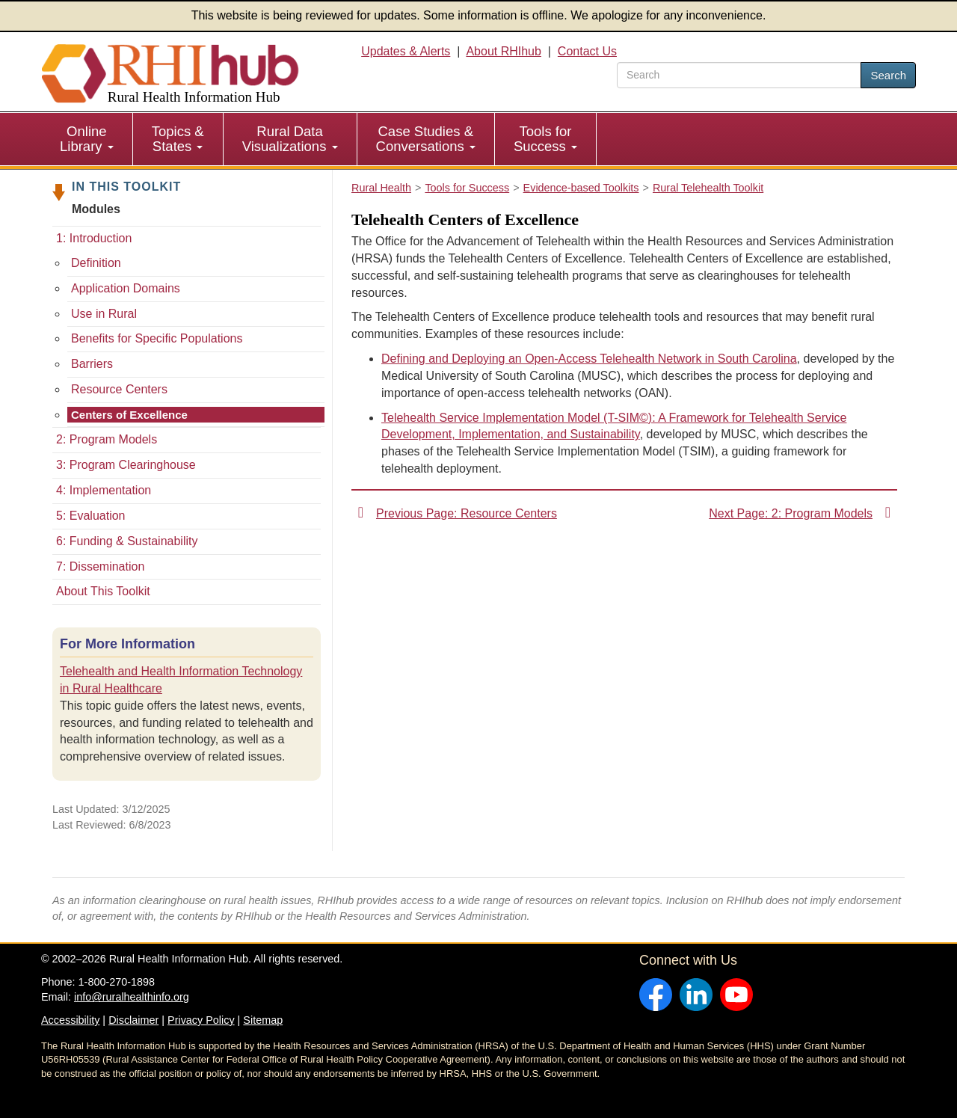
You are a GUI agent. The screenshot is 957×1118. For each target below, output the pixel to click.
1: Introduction (94, 238)
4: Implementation (103, 490)
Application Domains (125, 288)
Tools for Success (545, 138)
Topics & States (178, 138)
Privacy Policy (201, 1020)
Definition (96, 263)
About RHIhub (503, 51)
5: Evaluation (91, 515)
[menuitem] (87, 139)
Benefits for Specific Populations (156, 338)
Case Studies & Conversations (426, 138)
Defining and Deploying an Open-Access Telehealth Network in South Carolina (589, 358)
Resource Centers (119, 389)
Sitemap (263, 1020)
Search (888, 75)
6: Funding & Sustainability (126, 541)
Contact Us (587, 51)
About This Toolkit (103, 591)
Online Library (87, 138)
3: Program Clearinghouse (126, 464)
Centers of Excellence (129, 414)
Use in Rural (104, 313)
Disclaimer (133, 1020)
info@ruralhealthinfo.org (131, 997)
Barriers (92, 363)
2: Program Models (106, 439)
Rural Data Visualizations (290, 138)
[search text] (739, 75)
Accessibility (70, 1020)
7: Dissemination (100, 566)
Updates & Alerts (405, 51)
